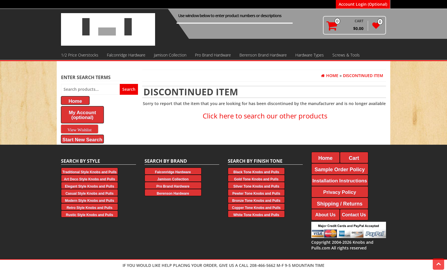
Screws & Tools (346, 55)
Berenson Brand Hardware (263, 55)
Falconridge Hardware (126, 55)
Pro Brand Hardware (213, 55)
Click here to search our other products (265, 115)
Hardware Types (309, 55)
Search (128, 89)
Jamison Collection (170, 55)
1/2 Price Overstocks (79, 55)
